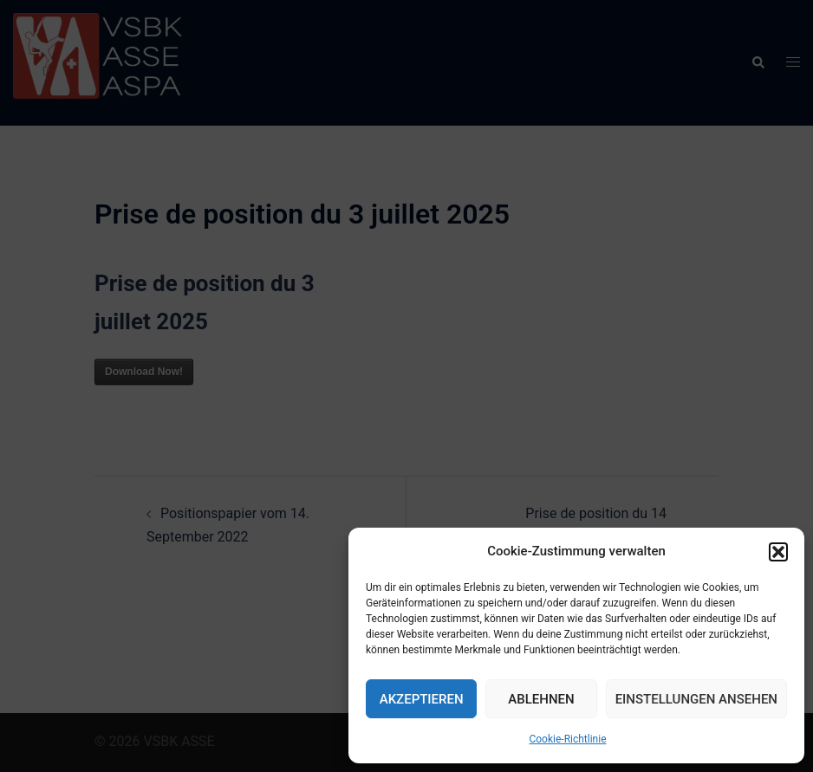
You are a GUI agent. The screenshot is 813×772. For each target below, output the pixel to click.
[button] (778, 552)
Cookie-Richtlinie (567, 739)
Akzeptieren (422, 699)
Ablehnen (541, 699)
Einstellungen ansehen (696, 699)
